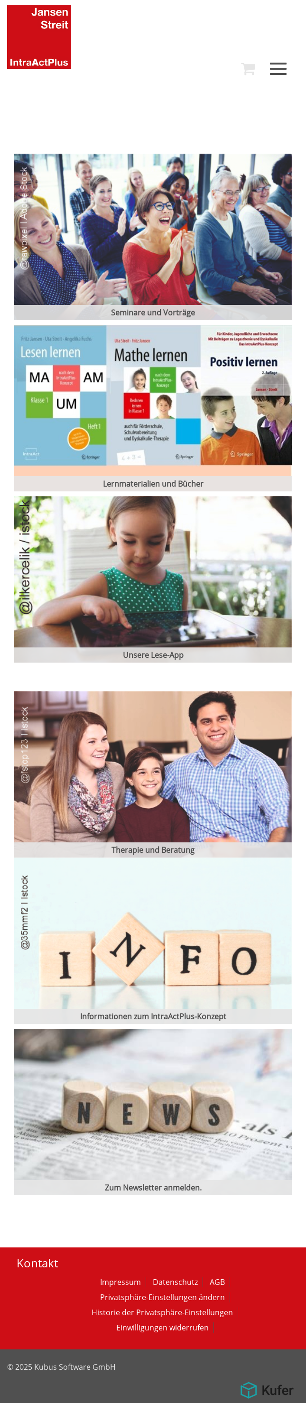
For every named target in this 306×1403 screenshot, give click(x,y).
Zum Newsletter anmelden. (153, 1187)
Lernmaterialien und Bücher (153, 484)
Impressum (120, 1282)
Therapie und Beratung (153, 850)
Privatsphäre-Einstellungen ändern (162, 1297)
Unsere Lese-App (153, 655)
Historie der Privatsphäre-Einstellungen (162, 1312)
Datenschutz (175, 1282)
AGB (217, 1282)
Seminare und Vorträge (153, 312)
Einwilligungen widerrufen (162, 1327)
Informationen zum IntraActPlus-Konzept (153, 1016)
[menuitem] (248, 69)
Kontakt (37, 1263)
